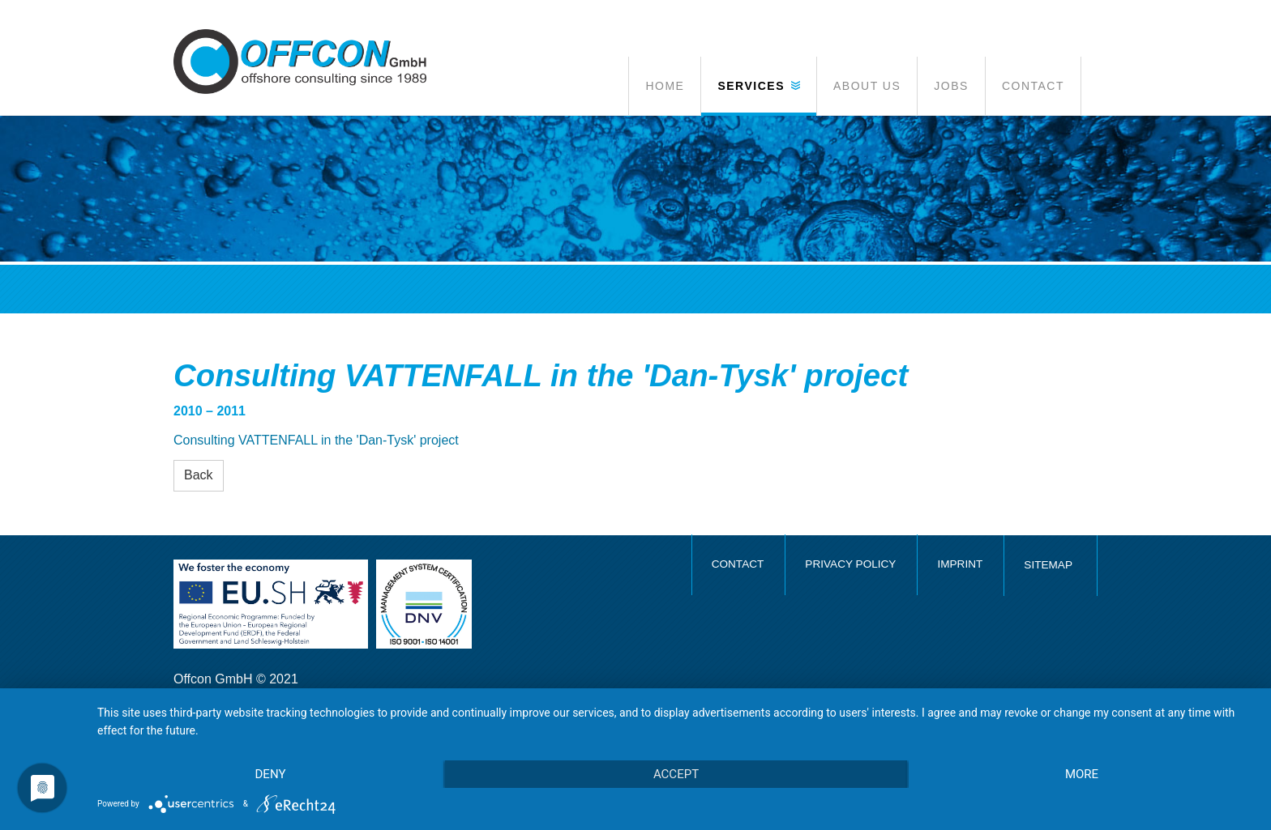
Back (198, 475)
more (1081, 774)
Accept (676, 774)
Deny (270, 774)
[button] (758, 86)
